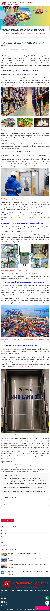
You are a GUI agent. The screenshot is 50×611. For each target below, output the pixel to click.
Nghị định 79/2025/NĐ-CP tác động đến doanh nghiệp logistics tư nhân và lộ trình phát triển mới (25, 488)
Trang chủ (4, 531)
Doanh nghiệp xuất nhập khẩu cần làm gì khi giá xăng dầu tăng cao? (21, 478)
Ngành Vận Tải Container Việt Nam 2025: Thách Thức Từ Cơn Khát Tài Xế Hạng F (24, 492)
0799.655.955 (42, 608)
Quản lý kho (4, 545)
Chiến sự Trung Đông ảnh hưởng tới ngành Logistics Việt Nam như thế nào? (23, 481)
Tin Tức (3, 539)
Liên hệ (3, 542)
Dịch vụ (3, 537)
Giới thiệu (3, 534)
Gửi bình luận (8, 520)
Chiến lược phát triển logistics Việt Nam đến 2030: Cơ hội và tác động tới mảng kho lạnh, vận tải (24, 484)
